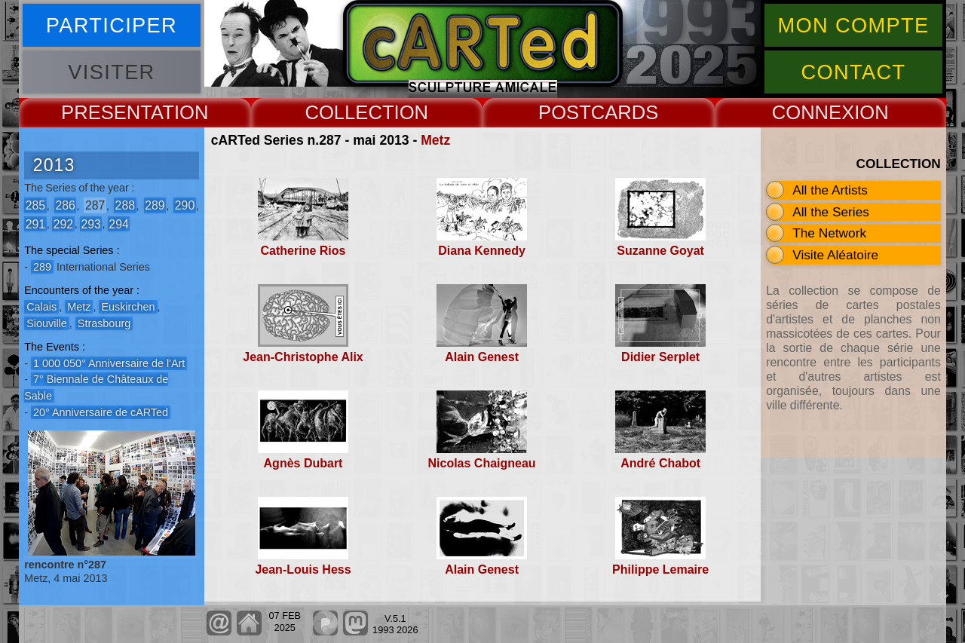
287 (95, 205)
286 (65, 205)
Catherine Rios (303, 250)
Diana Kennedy (481, 250)
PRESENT (106, 112)
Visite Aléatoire (835, 254)
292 (63, 223)
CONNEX (813, 112)
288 (125, 205)
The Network (829, 232)
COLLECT (349, 112)
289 (154, 205)
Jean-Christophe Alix (303, 357)
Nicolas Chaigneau (481, 463)
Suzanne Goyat (660, 250)
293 (90, 223)
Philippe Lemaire (660, 569)
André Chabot (660, 463)
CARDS (625, 112)
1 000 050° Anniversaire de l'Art (109, 363)
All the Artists (830, 189)
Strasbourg (104, 323)
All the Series (830, 211)
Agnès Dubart (303, 463)
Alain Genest (482, 357)
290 (185, 205)
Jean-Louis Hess (303, 569)
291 (35, 223)
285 (35, 205)
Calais (41, 307)
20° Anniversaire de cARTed (100, 412)
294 (118, 223)
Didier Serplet (660, 357)
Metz (435, 140)
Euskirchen (128, 307)
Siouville (46, 323)
